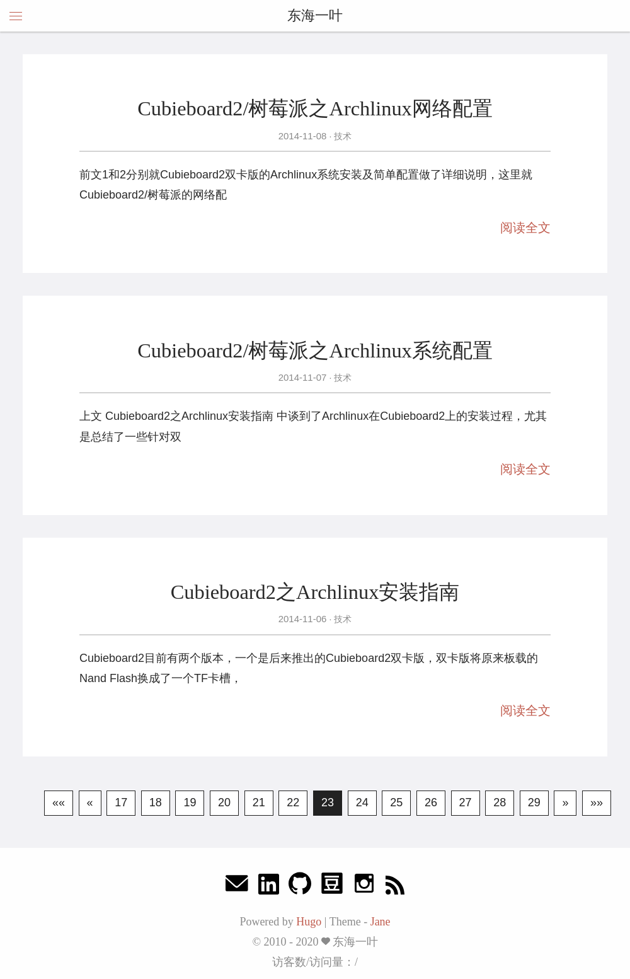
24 (362, 802)
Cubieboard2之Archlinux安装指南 (315, 592)
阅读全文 (525, 228)
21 (259, 802)
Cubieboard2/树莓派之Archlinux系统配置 (315, 350)
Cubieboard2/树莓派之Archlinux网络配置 (315, 108)
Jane (380, 921)
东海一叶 (315, 15)
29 (534, 802)
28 (499, 802)
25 (396, 802)
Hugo (308, 921)
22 (293, 802)
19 (189, 802)
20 (224, 802)
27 (465, 802)
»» (596, 802)
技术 (341, 136)
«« (58, 802)
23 (327, 802)
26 (431, 802)
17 (121, 802)
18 (155, 802)
